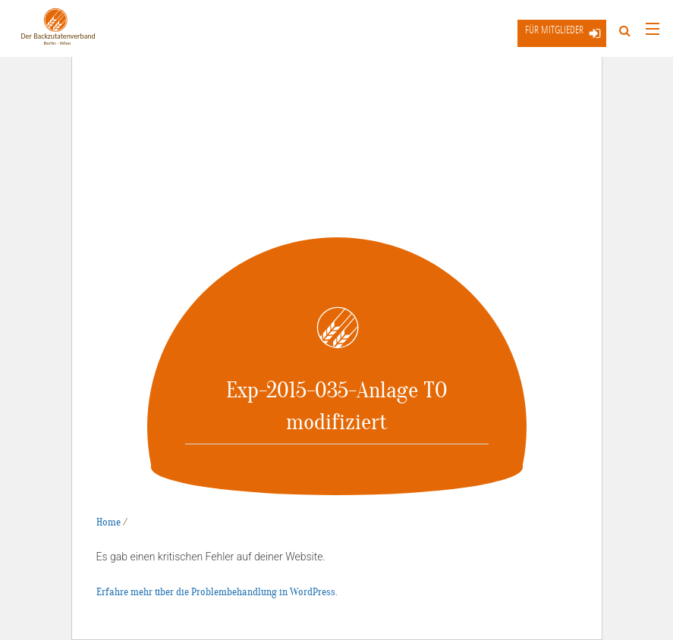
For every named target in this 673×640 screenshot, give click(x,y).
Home (108, 522)
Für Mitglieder (554, 29)
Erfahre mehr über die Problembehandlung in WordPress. (217, 591)
